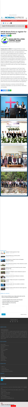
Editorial (2, 354)
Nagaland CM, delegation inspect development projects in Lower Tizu (13, 194)
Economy (2, 352)
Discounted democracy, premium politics (13, 255)
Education (2, 355)
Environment (3, 359)
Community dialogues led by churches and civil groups (12, 299)
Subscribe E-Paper (14, 20)
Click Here (26, 26)
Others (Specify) (5, 304)
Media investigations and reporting (9, 302)
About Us (3, 366)
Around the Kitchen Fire (5, 345)
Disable (2, 351)
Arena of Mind (3, 344)
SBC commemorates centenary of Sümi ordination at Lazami (11, 143)
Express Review (3, 360)
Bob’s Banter (3, 346)
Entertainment (3, 356)
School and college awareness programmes (10, 301)
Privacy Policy (4, 368)
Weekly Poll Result (23, 314)
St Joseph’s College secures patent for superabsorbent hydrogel (15, 280)
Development (3, 350)
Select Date (3, 376)
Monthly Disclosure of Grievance (7, 371)
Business (2, 348)
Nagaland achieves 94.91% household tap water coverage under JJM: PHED (16, 268)
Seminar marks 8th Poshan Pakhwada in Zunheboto (15, 275)
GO (1, 379)
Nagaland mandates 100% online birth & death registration (16, 287)
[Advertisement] (14, 7)
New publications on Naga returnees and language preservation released (13, 119)
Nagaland (2, 46)
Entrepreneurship (4, 357)
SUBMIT (3, 314)
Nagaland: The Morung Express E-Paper (12, 251)
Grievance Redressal (5, 369)
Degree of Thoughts (4, 349)
